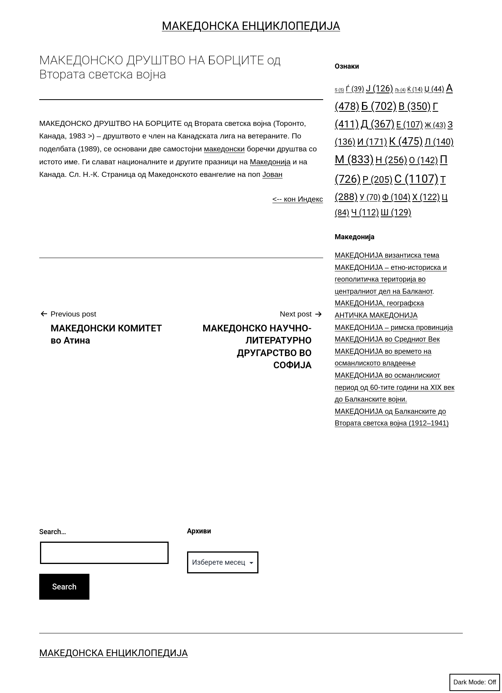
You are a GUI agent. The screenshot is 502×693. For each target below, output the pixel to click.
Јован (272, 174)
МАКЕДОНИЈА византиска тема (387, 255)
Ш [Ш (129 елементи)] (396, 212)
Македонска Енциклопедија (251, 26)
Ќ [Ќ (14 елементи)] (415, 89)
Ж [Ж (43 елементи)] (435, 125)
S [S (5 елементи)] (339, 90)
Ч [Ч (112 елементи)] (365, 212)
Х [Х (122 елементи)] (426, 197)
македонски (224, 149)
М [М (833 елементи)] (354, 159)
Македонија (270, 162)
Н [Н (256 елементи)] (391, 160)
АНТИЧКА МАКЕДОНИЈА (376, 315)
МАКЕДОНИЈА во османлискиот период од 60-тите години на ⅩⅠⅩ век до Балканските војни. (395, 387)
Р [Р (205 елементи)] (377, 179)
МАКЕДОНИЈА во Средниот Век (387, 339)
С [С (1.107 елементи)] (416, 179)
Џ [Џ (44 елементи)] (434, 89)
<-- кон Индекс (298, 199)
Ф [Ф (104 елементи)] (396, 197)
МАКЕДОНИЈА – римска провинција (394, 327)
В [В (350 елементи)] (414, 106)
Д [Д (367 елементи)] (378, 124)
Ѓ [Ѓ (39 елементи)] (355, 89)
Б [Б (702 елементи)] (379, 106)
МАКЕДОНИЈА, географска (379, 303)
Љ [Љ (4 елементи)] (400, 90)
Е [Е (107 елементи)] (409, 124)
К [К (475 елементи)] (406, 141)
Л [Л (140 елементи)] (439, 141)
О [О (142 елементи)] (423, 160)
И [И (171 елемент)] (372, 141)
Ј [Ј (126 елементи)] (379, 88)
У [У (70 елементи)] (370, 197)
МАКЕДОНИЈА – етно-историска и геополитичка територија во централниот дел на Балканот (391, 279)
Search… (52, 531)
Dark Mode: (474, 682)
